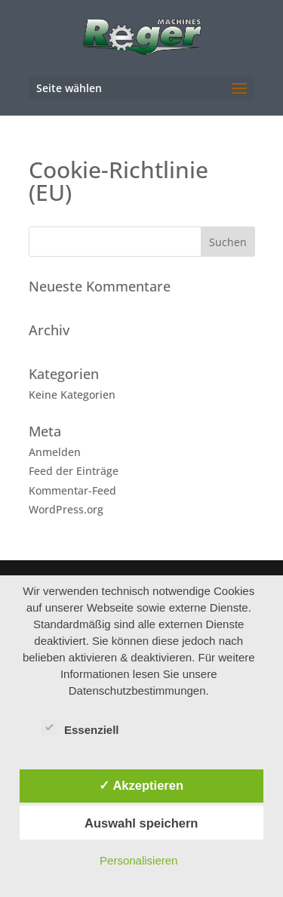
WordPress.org (66, 509)
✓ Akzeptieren (141, 785)
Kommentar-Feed (72, 490)
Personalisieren (138, 860)
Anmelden (55, 452)
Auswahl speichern (141, 823)
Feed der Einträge (73, 471)
